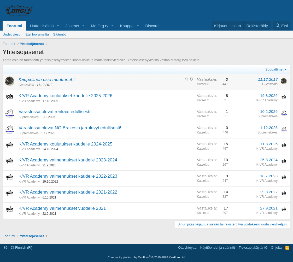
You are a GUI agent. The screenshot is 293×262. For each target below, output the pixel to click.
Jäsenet (72, 26)
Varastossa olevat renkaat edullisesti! (55, 111)
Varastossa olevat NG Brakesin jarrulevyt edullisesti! (70, 127)
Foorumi (14, 26)
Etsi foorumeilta (37, 34)
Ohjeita (276, 247)
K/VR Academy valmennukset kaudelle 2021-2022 (68, 192)
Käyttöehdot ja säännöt (217, 247)
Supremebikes (29, 117)
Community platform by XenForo (146, 257)
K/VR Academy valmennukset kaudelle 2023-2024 (68, 160)
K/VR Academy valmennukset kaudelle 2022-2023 (68, 176)
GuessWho (26, 85)
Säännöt (59, 34)
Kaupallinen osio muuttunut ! (47, 79)
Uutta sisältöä (42, 26)
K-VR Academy (29, 101)
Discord (152, 26)
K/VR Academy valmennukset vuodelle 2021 (62, 208)
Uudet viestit (12, 34)
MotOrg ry (99, 26)
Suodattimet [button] (274, 69)
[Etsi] (281, 26)
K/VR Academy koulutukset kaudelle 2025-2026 (65, 95)
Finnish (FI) (21, 247)
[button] (58, 26)
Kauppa (127, 26)
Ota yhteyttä (187, 247)
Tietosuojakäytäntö (253, 247)
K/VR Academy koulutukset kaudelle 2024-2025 (65, 144)
